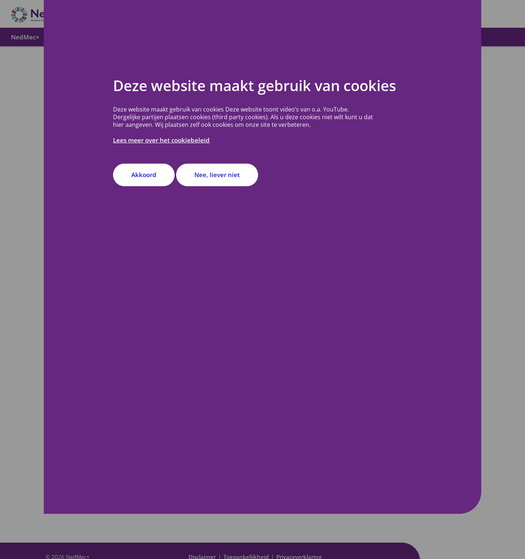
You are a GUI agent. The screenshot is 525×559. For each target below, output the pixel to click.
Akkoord (143, 175)
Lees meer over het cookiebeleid (161, 140)
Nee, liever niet (217, 175)
